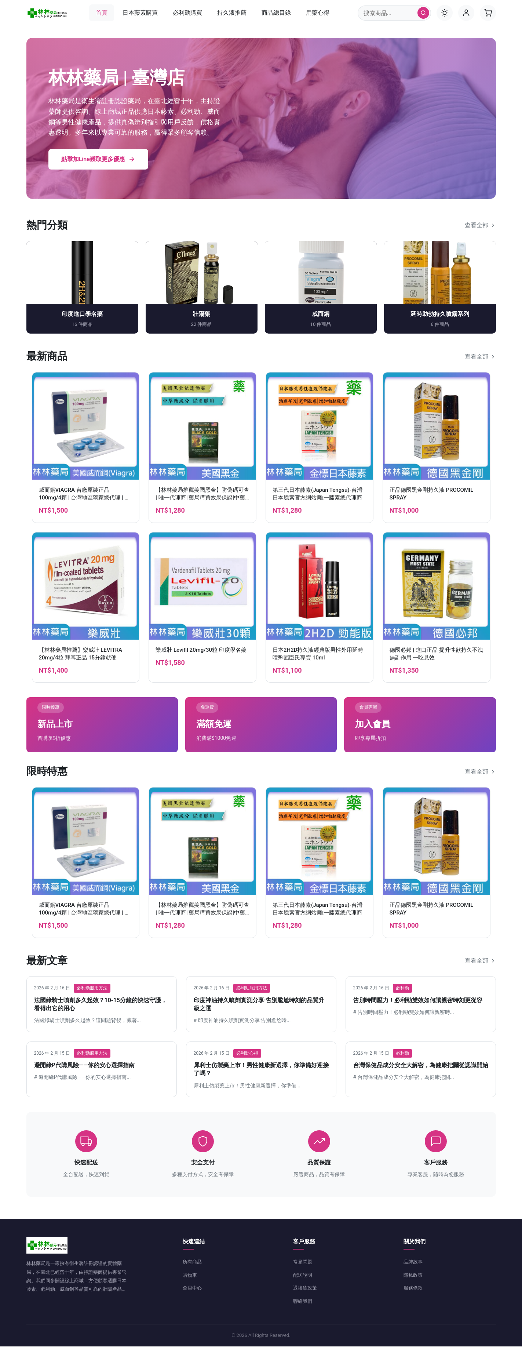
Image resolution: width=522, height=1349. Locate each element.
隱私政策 (414, 1277)
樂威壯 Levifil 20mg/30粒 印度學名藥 (201, 652)
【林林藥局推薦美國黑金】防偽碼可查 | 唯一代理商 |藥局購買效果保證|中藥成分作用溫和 (202, 500)
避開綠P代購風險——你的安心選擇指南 (84, 1067)
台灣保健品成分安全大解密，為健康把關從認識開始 (420, 1067)
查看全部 (480, 227)
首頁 (101, 12)
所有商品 (193, 1264)
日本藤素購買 (140, 12)
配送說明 (303, 1277)
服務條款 (414, 1290)
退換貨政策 (306, 1290)
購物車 (190, 1277)
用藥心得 (317, 12)
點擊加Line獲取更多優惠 (98, 162)
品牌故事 (414, 1264)
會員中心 (193, 1290)
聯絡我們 (303, 1303)
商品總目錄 (276, 12)
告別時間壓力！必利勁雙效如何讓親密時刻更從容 (417, 1002)
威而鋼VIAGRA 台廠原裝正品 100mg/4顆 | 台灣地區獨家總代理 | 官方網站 (84, 500)
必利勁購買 (187, 12)
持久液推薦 (232, 12)
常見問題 (303, 1264)
